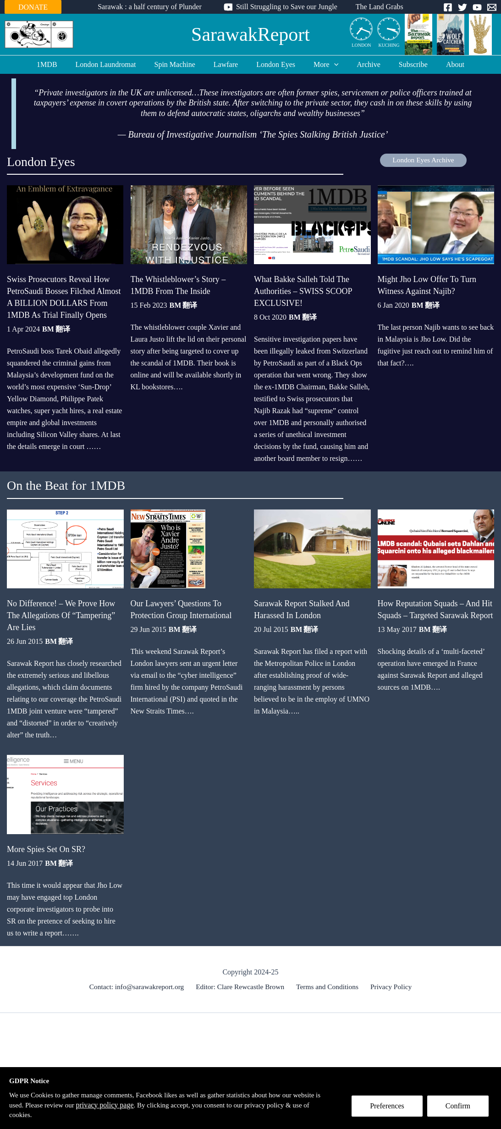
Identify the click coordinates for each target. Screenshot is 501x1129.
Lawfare (229, 64)
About (440, 64)
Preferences (390, 1109)
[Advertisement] (251, 1055)
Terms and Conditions (327, 956)
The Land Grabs (376, 7)
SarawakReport (250, 34)
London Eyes (275, 64)
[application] (330, 64)
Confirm (461, 1109)
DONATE (33, 7)
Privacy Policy (389, 956)
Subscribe (402, 64)
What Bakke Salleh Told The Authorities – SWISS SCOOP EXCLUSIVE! (303, 281)
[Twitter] (462, 7)
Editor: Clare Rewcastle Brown (242, 956)
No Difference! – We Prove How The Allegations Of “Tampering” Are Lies (61, 594)
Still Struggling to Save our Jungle (286, 7)
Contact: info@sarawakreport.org (140, 956)
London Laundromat (117, 64)
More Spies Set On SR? (46, 818)
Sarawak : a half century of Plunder (153, 7)
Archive (361, 64)
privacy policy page (140, 1104)
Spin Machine (182, 64)
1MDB (61, 64)
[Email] (491, 7)
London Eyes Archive (423, 160)
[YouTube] (477, 7)
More (322, 64)
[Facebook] (447, 7)
